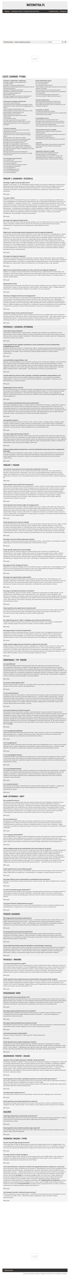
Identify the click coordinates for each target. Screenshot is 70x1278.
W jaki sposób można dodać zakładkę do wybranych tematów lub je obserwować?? (51, 135)
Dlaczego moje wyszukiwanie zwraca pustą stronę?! (50, 123)
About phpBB (60, 1148)
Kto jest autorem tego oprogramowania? (47, 153)
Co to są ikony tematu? (9, 172)
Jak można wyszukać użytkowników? (46, 124)
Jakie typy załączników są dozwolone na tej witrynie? (50, 144)
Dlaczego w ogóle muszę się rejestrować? (15, 82)
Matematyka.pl (36, 5)
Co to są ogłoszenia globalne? (12, 166)
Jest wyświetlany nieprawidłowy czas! (13, 109)
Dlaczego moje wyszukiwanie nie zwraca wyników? (50, 121)
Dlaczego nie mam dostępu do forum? (14, 142)
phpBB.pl (54, 394)
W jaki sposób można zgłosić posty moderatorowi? (17, 147)
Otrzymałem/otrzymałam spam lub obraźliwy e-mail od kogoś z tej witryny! (50, 105)
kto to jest (34, 1172)
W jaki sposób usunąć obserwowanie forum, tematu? (50, 139)
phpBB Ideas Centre (38, 1158)
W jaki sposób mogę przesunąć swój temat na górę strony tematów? (17, 154)
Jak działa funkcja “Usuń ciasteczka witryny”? (16, 97)
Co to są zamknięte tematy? (11, 171)
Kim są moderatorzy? (42, 84)
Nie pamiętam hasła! (9, 94)
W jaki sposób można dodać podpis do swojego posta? (17, 135)
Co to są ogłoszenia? (9, 167)
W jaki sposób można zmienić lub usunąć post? (16, 133)
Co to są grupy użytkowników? (44, 85)
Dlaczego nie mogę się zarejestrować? (14, 85)
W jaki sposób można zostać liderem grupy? (48, 90)
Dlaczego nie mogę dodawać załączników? (15, 144)
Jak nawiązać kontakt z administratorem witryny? (49, 159)
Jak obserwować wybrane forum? (45, 137)
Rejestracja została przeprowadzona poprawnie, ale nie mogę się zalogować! (18, 87)
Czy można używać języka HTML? (12, 161)
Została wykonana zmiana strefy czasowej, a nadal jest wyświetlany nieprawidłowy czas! (17, 111)
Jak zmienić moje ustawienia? (11, 103)
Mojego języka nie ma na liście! (12, 114)
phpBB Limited (57, 1144)
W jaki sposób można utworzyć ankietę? (14, 137)
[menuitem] (16, 11)
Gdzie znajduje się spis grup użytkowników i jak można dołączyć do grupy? (51, 87)
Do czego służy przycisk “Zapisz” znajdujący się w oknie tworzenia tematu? (18, 149)
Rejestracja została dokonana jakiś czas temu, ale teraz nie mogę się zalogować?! (17, 92)
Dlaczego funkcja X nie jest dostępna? (46, 154)
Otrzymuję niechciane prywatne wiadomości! (48, 103)
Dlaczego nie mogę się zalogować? (13, 90)
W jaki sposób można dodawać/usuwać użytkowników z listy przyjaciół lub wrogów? (51, 113)
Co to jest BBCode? (8, 160)
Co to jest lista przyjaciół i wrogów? (45, 111)
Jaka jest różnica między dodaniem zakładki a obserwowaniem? (49, 132)
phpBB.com (11, 396)
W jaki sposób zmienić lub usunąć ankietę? (15, 141)
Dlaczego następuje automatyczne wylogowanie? (17, 96)
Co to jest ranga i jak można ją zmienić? (14, 120)
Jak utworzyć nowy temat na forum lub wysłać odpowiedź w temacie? (16, 130)
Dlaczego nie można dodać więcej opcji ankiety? (17, 139)
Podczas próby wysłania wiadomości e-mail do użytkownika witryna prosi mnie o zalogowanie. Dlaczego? (16, 123)
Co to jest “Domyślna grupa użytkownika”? (47, 94)
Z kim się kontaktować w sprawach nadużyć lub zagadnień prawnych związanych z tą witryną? (49, 156)
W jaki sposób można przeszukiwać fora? (47, 120)
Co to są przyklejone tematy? (11, 169)
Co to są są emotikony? (10, 163)
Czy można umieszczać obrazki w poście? (15, 164)
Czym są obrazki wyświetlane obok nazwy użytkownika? (15, 116)
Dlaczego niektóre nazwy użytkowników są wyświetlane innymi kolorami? (51, 92)
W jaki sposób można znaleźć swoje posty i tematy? (50, 126)
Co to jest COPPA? (8, 84)
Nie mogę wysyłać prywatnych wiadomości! (48, 101)
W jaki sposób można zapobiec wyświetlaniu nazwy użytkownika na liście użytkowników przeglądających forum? (18, 106)
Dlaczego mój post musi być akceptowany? (15, 151)
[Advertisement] (35, 26)
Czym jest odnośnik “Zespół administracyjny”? (49, 96)
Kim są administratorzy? (42, 82)
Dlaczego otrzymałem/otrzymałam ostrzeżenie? (16, 145)
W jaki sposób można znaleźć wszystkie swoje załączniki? (48, 146)
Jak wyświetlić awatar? (9, 118)
